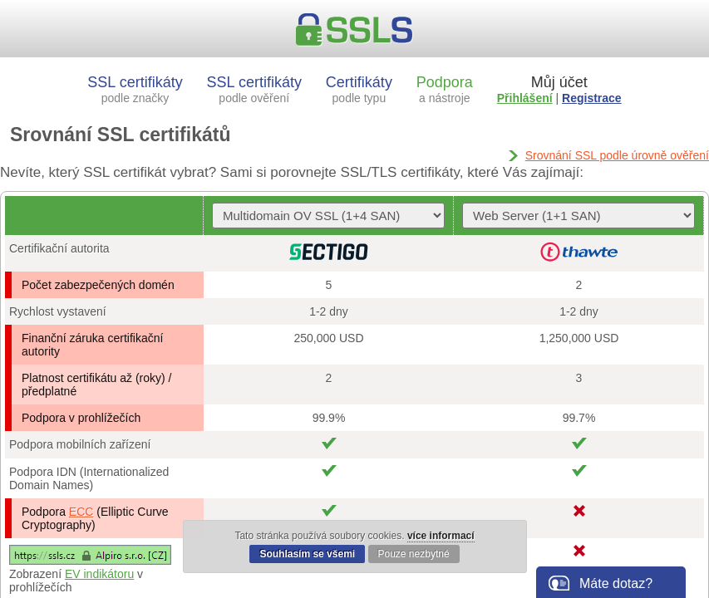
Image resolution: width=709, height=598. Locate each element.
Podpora (444, 89)
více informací (441, 536)
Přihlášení (525, 98)
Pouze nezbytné (414, 554)
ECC (81, 511)
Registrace (592, 98)
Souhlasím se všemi (307, 554)
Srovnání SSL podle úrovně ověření (617, 155)
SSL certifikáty (134, 89)
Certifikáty (359, 89)
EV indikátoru (99, 574)
